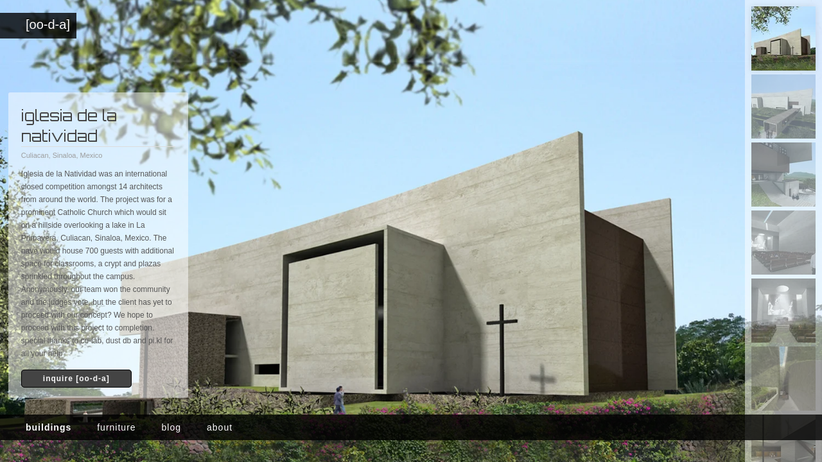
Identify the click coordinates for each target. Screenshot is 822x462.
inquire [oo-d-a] (76, 378)
